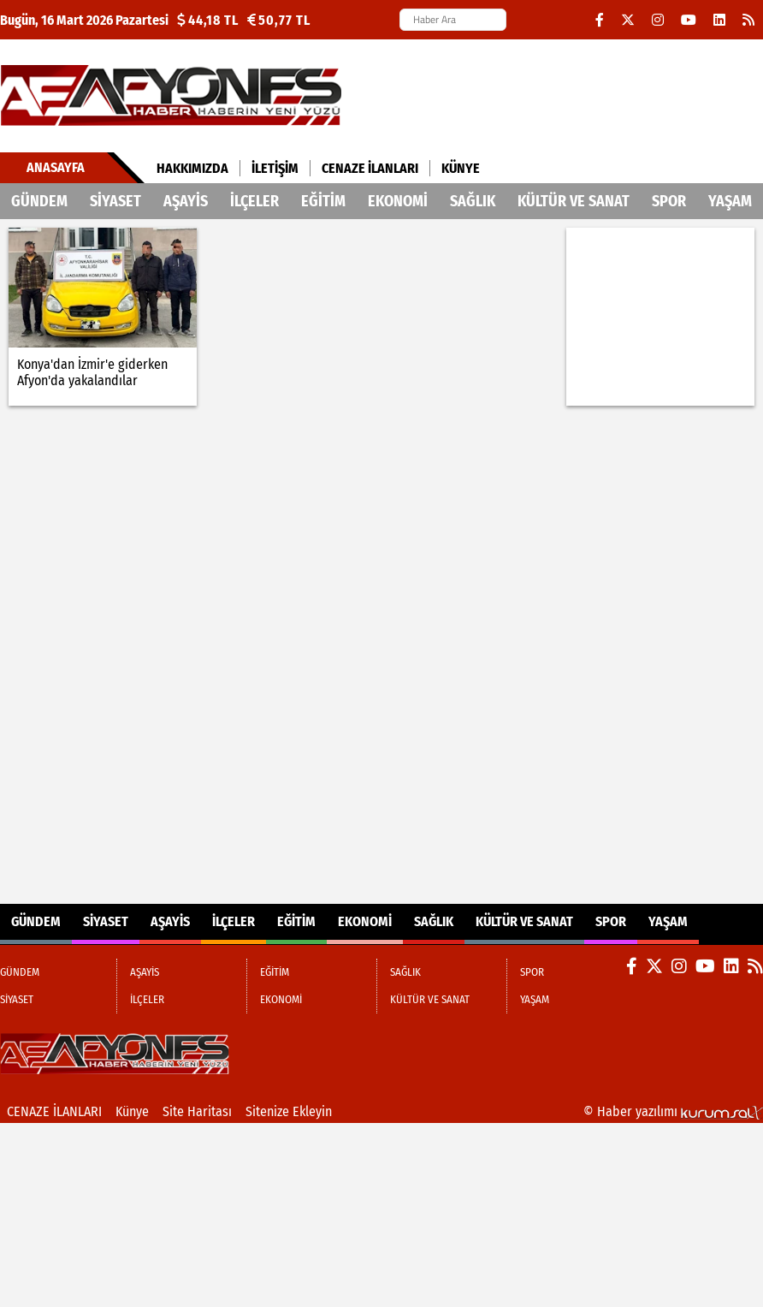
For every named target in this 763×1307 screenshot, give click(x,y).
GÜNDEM (39, 201)
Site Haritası (197, 1111)
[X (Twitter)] (628, 20)
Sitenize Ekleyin (288, 1111)
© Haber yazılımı (673, 1111)
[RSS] (748, 20)
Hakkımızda (192, 168)
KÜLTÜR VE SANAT (574, 201)
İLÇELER (254, 201)
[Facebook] (599, 20)
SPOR (669, 201)
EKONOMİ (398, 201)
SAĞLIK (472, 201)
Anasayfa (56, 167)
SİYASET (115, 201)
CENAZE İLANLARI (370, 168)
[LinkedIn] (719, 20)
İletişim (275, 168)
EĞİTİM (323, 201)
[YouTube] (688, 20)
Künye (460, 168)
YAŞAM (730, 201)
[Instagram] (658, 20)
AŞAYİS (185, 201)
